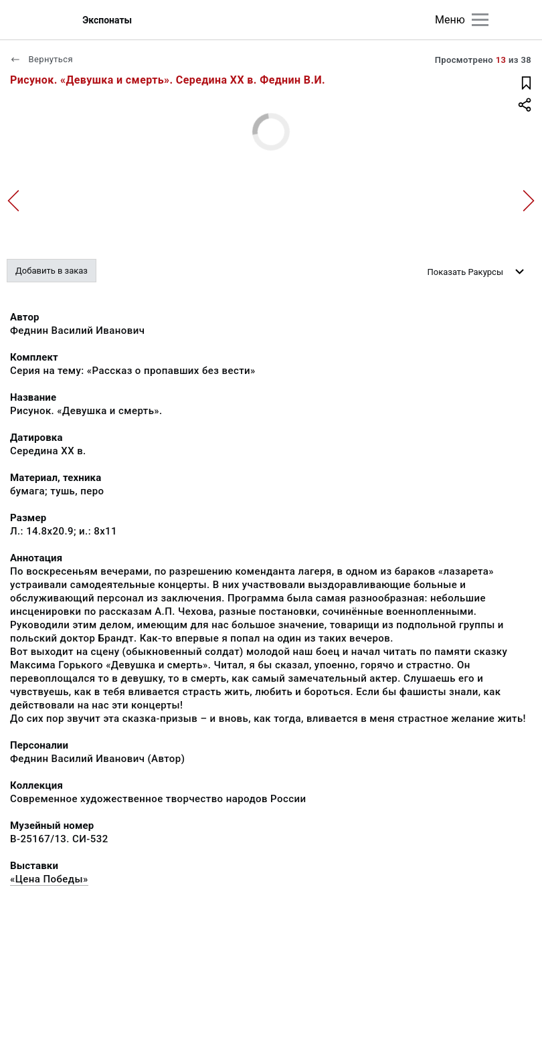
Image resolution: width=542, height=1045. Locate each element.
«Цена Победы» (49, 879)
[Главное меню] (480, 20)
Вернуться (41, 59)
